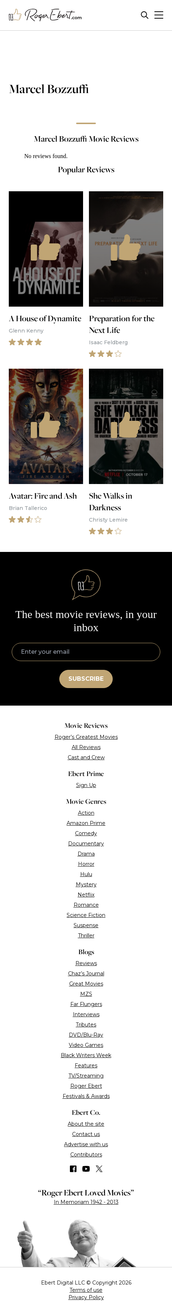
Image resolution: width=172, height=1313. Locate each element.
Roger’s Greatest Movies (86, 737)
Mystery (86, 884)
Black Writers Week (86, 1055)
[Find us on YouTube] (86, 1169)
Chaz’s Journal (86, 973)
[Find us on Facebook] (73, 1169)
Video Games (86, 1045)
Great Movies (86, 983)
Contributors (86, 1154)
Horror (86, 864)
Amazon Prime (86, 823)
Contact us (86, 1134)
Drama (86, 854)
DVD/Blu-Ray (86, 1035)
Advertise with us (86, 1144)
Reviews (86, 963)
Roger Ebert (86, 1086)
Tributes (86, 1024)
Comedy (86, 833)
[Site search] (145, 15)
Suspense (86, 925)
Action (86, 813)
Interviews (86, 1014)
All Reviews (86, 747)
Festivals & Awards (86, 1096)
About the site (86, 1124)
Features (86, 1065)
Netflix (86, 894)
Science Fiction (86, 915)
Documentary (86, 843)
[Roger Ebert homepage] (45, 15)
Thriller (86, 935)
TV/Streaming (86, 1075)
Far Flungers (86, 1004)
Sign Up (86, 785)
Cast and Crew (86, 757)
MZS (86, 994)
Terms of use (86, 1290)
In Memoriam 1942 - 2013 (86, 1202)
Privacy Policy (86, 1297)
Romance (86, 905)
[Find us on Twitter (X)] (99, 1169)
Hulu (86, 874)
